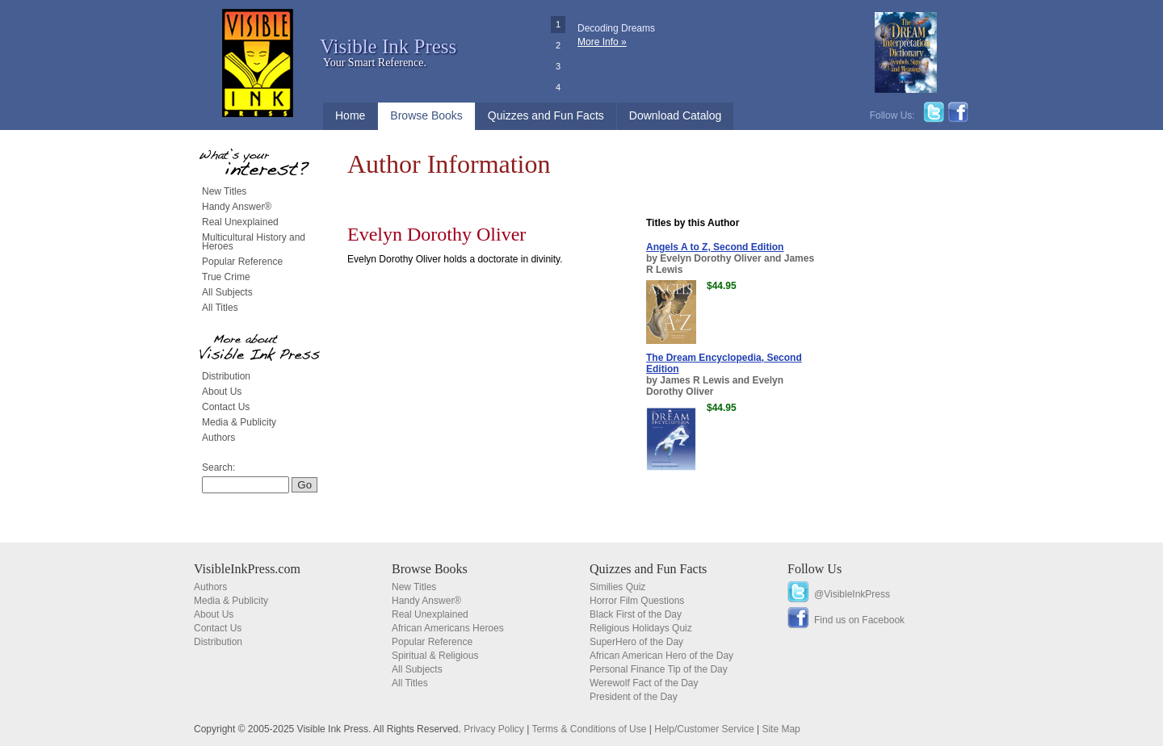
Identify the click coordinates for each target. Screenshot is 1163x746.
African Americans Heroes (448, 628)
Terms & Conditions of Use (588, 729)
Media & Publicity (239, 422)
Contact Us (226, 407)
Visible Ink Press (388, 46)
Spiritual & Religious (435, 655)
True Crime (226, 277)
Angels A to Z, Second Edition (714, 247)
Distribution (226, 376)
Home (350, 115)
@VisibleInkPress (852, 594)
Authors (218, 437)
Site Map (781, 729)
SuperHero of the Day (636, 642)
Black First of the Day (636, 614)
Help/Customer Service (704, 729)
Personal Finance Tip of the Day (659, 669)
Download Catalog (675, 115)
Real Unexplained (240, 222)
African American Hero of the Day (661, 655)
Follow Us (814, 569)
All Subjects (227, 292)
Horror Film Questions (637, 600)
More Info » (602, 42)
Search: (218, 467)
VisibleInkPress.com (247, 569)
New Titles (224, 191)
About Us (221, 391)
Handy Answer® (236, 206)
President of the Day (634, 696)
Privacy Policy (494, 729)
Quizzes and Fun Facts (546, 115)
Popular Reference (242, 261)
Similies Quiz (617, 587)
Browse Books (426, 115)
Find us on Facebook (859, 620)
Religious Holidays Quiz (641, 628)
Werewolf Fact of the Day (644, 683)
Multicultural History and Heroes (253, 242)
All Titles (220, 307)
